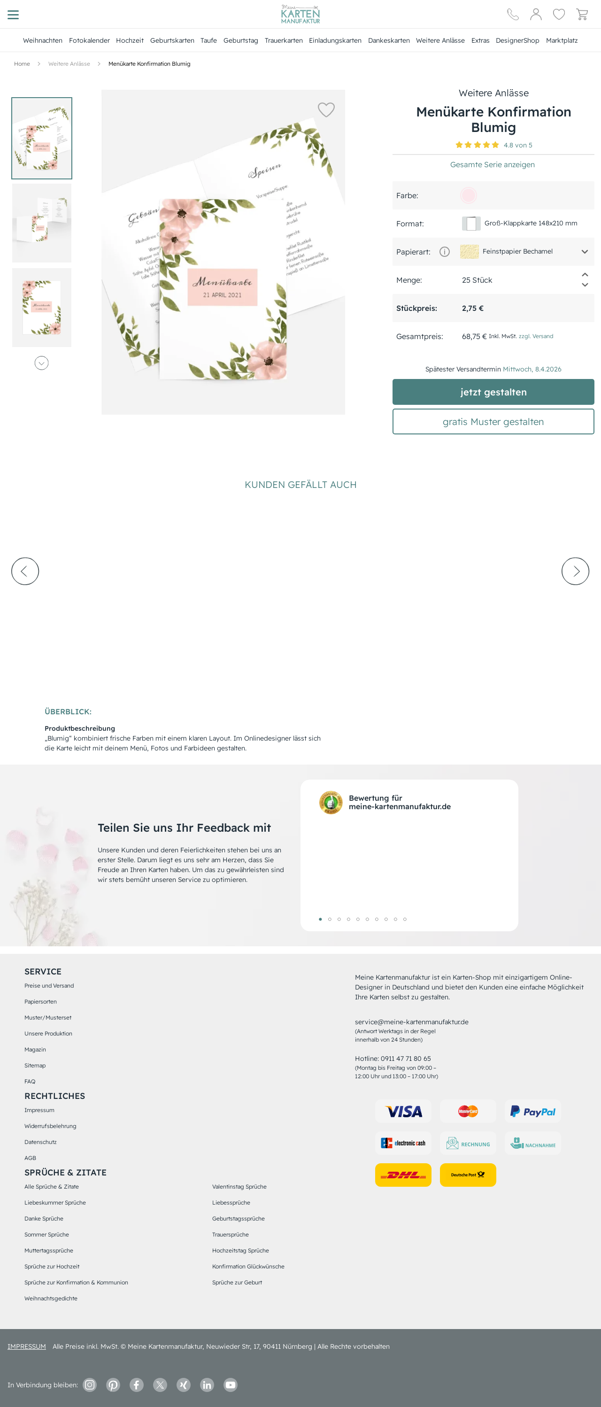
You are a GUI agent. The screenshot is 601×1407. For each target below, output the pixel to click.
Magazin (35, 1049)
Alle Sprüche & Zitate (51, 1186)
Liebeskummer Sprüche (55, 1202)
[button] (324, 109)
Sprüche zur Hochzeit (51, 1266)
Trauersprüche (230, 1234)
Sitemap (35, 1065)
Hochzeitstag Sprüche (240, 1250)
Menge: (409, 280)
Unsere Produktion (48, 1033)
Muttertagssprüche (48, 1250)
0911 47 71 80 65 (406, 1058)
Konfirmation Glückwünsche (248, 1266)
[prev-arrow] (25, 597)
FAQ (29, 1081)
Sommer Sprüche (46, 1234)
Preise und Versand (49, 985)
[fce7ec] (468, 195)
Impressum (39, 1109)
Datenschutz (40, 1141)
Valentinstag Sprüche (239, 1186)
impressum (27, 1346)
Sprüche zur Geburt (237, 1282)
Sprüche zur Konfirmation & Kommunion (76, 1282)
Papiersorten (40, 1001)
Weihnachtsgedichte (50, 1298)
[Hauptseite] (300, 14)
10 (404, 919)
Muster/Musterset (47, 1017)
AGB (30, 1157)
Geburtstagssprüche (238, 1218)
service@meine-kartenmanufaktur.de (412, 1022)
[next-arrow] (575, 597)
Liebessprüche (231, 1202)
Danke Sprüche (43, 1218)
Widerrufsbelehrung (50, 1125)
